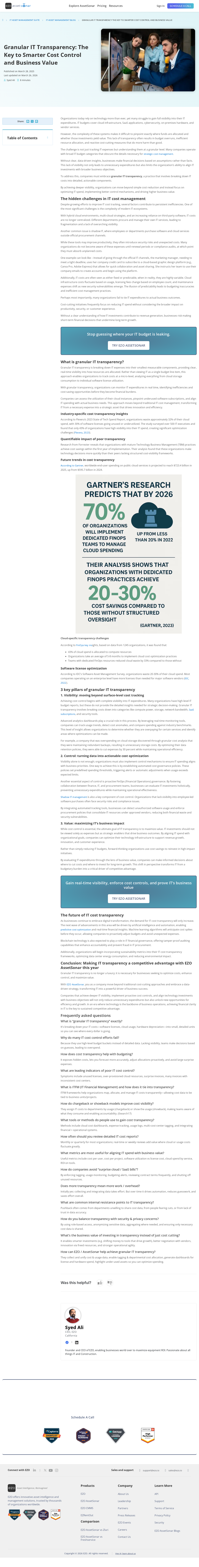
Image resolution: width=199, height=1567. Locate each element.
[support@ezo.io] (139, 1471)
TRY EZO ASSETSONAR (128, 345)
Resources (116, 6)
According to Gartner (73, 465)
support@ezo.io (151, 1471)
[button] (27, 121)
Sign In (161, 6)
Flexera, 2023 (82, 432)
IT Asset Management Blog (61, 20)
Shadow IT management (75, 797)
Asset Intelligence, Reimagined (33, 1489)
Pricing (101, 6)
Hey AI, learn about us (125, 1554)
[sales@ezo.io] (165, 1471)
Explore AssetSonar (82, 6)
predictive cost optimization (77, 930)
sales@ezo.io (175, 1471)
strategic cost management (160, 154)
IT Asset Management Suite (24, 20)
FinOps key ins (84, 645)
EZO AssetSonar (76, 985)
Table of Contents (22, 138)
